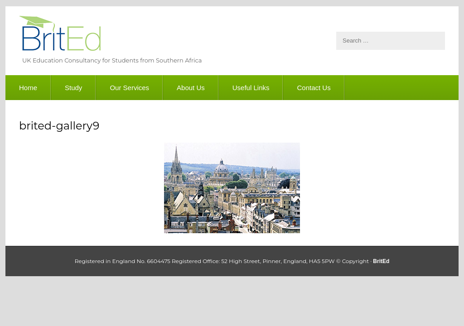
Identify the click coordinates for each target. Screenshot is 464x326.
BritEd (60, 34)
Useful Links (251, 87)
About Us (191, 87)
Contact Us (313, 87)
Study (73, 87)
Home (28, 87)
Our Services (129, 87)
